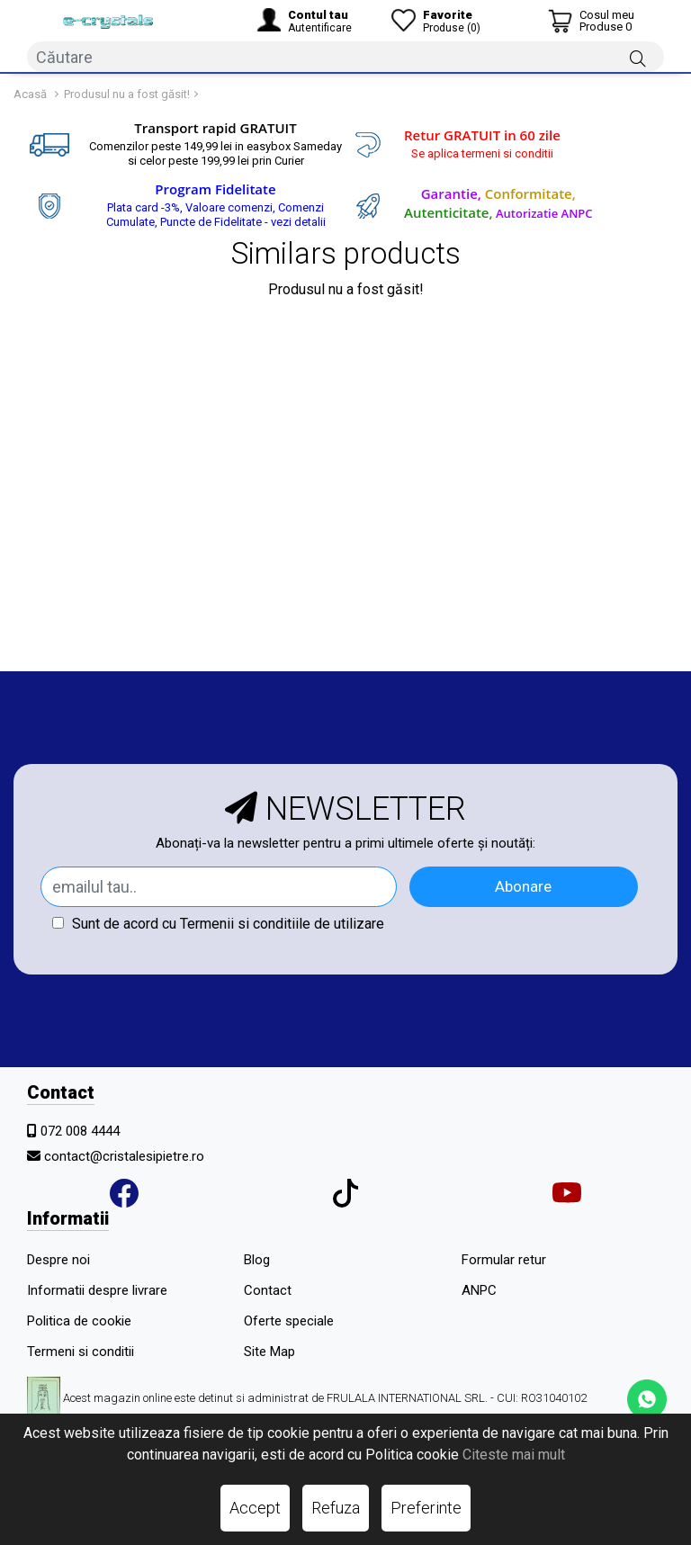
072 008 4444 (80, 1131)
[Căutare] (638, 57)
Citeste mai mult (513, 1454)
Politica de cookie (79, 1321)
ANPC (479, 1290)
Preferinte (426, 1507)
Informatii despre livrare (97, 1290)
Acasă (30, 94)
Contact (268, 1290)
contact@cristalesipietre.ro (124, 1156)
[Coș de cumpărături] (591, 20)
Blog (257, 1260)
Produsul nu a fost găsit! (127, 94)
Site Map (269, 1351)
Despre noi (58, 1260)
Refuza (335, 1507)
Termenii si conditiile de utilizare (282, 923)
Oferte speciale (289, 1321)
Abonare (523, 886)
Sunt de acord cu (218, 923)
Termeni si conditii (80, 1351)
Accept (255, 1507)
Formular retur (504, 1260)
